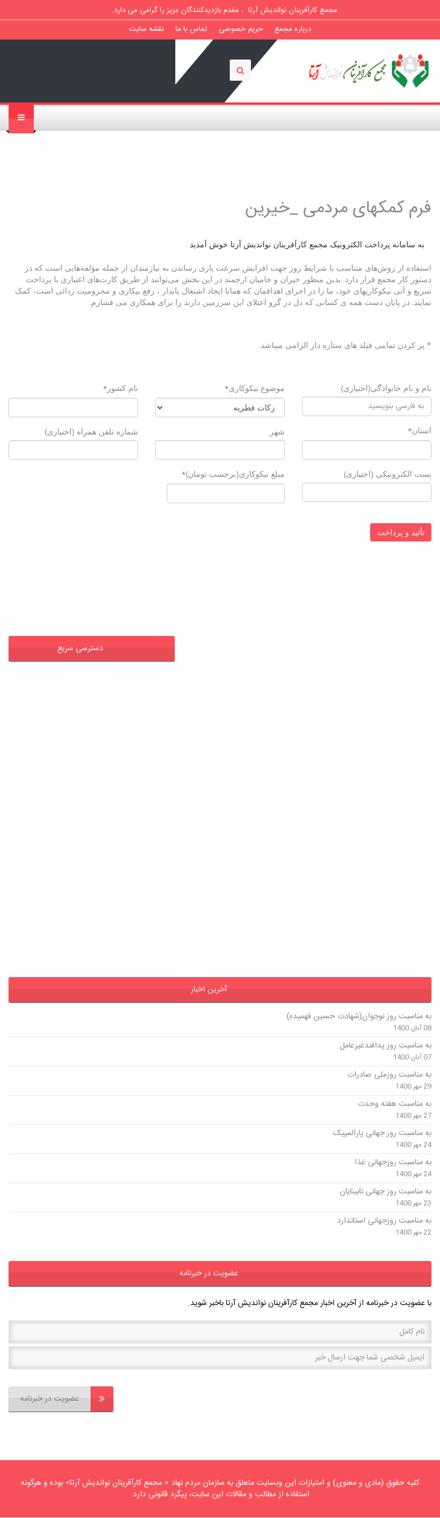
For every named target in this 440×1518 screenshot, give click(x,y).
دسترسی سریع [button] (80, 648)
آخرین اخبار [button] (209, 990)
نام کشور (120, 388)
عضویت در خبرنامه (66, 1399)
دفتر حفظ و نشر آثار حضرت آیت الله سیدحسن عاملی (102, 690)
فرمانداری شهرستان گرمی (114, 841)
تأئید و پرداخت (401, 532)
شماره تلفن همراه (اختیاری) (91, 431)
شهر (277, 431)
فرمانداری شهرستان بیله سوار (109, 793)
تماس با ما (191, 29)
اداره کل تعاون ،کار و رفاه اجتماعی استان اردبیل (96, 734)
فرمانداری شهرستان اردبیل (113, 865)
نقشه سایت (146, 29)
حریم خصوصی (241, 29)
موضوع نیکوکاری (255, 388)
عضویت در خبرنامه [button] (208, 1273)
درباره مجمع (292, 29)
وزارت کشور (136, 937)
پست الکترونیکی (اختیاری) (387, 473)
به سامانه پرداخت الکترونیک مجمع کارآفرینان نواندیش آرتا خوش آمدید (307, 244)
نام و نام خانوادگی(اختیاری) (386, 387)
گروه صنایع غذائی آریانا (118, 889)
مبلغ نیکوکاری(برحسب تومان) (233, 474)
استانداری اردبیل (128, 913)
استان (419, 431)
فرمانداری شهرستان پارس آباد (108, 817)
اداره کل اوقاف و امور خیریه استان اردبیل (89, 769)
